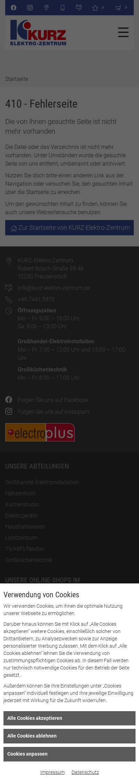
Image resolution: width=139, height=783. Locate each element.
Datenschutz (85, 772)
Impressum (52, 772)
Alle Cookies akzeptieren (34, 718)
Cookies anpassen (27, 754)
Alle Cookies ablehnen (32, 736)
